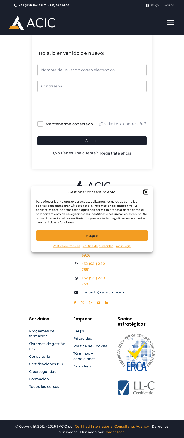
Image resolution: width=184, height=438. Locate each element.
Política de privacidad (98, 246)
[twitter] (82, 302)
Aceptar (92, 235)
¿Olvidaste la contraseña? (122, 124)
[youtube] (98, 302)
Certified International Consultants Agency (112, 426)
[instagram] (90, 302)
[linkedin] (106, 302)
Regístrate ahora (115, 153)
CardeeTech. (115, 432)
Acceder (92, 141)
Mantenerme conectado (69, 124)
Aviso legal (123, 246)
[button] (146, 192)
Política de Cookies (66, 246)
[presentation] (68, 108)
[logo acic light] (32, 17)
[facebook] (75, 302)
